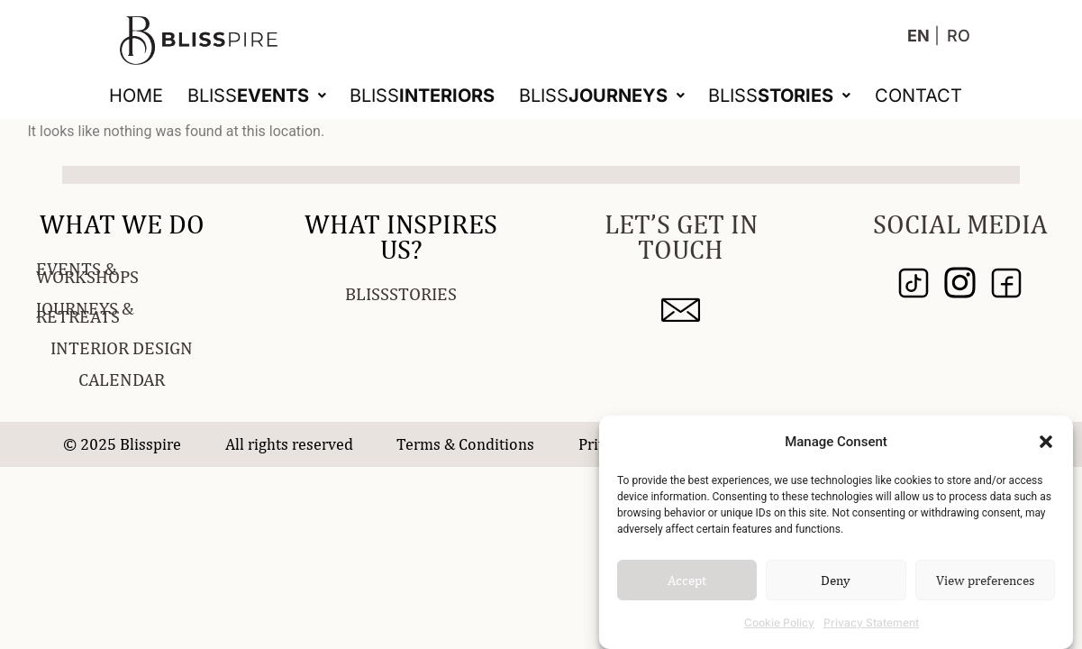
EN (918, 35)
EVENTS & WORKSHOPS (87, 272)
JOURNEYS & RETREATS (85, 311)
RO (958, 35)
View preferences (985, 580)
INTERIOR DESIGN (121, 347)
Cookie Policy (779, 622)
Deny (835, 580)
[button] (1046, 442)
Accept (687, 580)
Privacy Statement (871, 622)
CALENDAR (121, 379)
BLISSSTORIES (401, 293)
